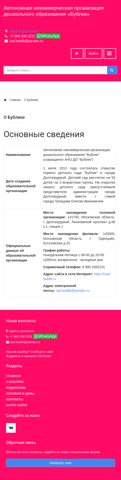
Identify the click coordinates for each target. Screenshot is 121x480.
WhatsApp (48, 35)
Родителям (15, 388)
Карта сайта (16, 405)
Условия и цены (20, 393)
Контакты (14, 399)
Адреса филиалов (24, 31)
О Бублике (31, 100)
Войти (93, 53)
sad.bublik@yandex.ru (73, 291)
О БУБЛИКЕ (15, 382)
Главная (15, 100)
